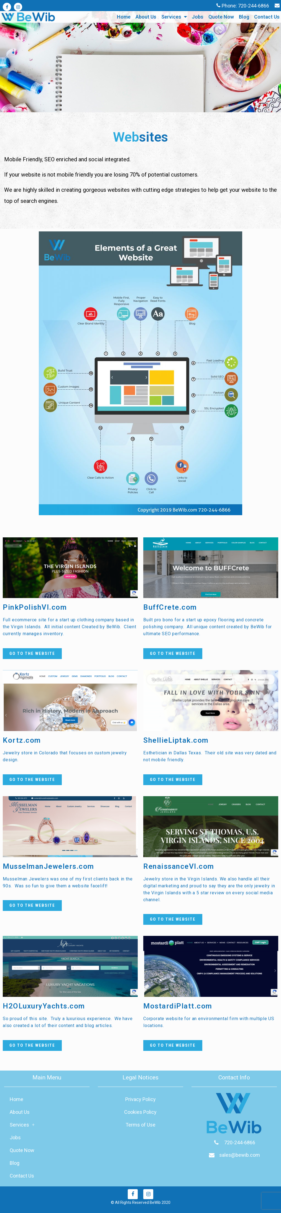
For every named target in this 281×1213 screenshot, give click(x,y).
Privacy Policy (140, 1099)
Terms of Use (140, 1125)
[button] (32, 653)
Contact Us (267, 17)
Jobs (197, 17)
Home (124, 17)
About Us (146, 17)
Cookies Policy (140, 1112)
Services (174, 17)
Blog (244, 17)
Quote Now (221, 17)
